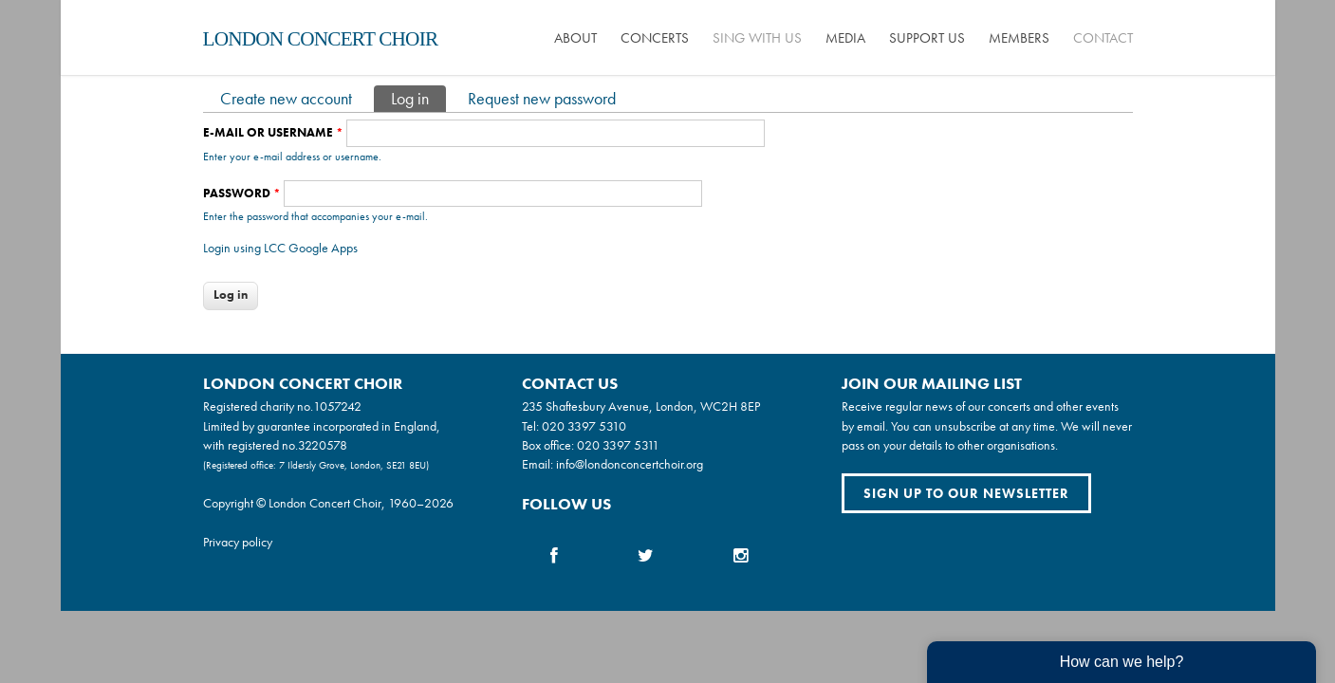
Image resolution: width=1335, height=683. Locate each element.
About (575, 37)
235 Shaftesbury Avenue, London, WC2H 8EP (641, 406)
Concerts (655, 37)
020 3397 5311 (618, 444)
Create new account (286, 98)
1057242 (337, 406)
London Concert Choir (320, 39)
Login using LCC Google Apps (280, 247)
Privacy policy (237, 541)
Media (845, 37)
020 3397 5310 (584, 425)
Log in (418, 97)
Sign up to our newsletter (966, 493)
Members (1019, 37)
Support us (927, 37)
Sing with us (757, 37)
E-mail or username (273, 132)
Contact (1103, 37)
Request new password (542, 98)
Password (242, 193)
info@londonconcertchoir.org (629, 463)
